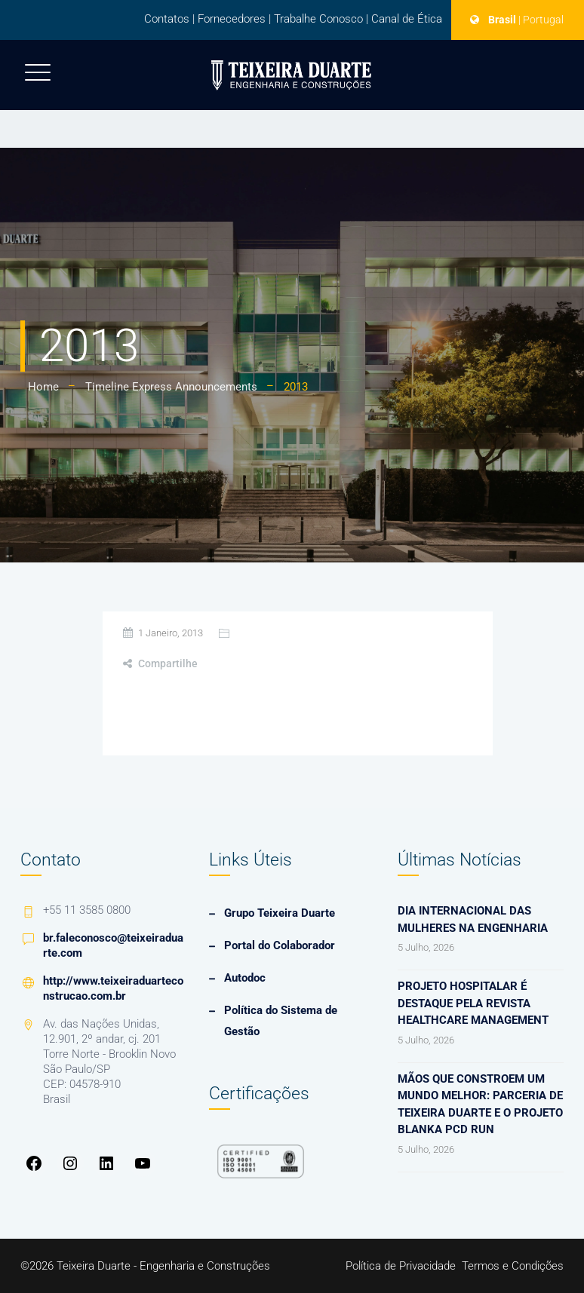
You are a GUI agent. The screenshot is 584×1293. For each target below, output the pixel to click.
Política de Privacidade (401, 1266)
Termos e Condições (513, 1266)
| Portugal (541, 20)
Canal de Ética (406, 19)
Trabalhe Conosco (318, 19)
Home (43, 387)
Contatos (166, 19)
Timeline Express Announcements (171, 387)
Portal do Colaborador (279, 945)
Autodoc (245, 978)
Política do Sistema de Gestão (280, 1020)
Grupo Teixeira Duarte (279, 913)
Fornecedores (232, 19)
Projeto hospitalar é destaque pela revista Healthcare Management (473, 1003)
